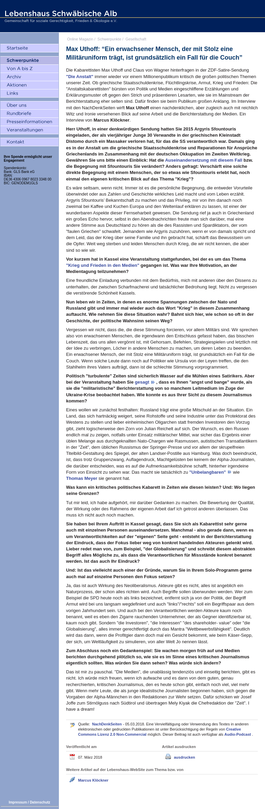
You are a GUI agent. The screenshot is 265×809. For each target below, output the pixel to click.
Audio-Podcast (238, 734)
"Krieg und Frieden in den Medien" (103, 265)
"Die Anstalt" (80, 76)
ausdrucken (184, 757)
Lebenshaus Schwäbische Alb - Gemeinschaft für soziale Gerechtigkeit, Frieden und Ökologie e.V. (60, 16)
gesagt (143, 382)
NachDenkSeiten (107, 724)
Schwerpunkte (110, 39)
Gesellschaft (135, 39)
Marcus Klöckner (93, 780)
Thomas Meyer (82, 478)
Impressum (18, 802)
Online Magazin (80, 39)
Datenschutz (40, 802)
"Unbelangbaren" (208, 472)
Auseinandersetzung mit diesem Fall (204, 160)
